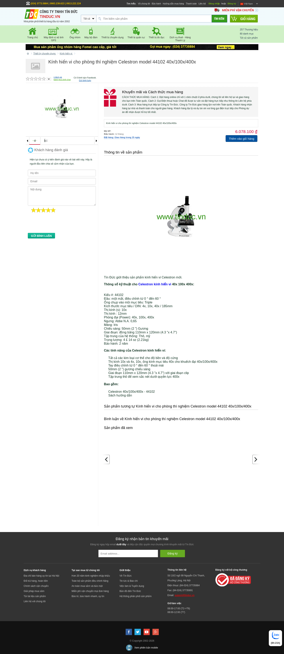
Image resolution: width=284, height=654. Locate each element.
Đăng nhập (214, 3)
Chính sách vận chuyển (36, 586)
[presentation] (58, 224)
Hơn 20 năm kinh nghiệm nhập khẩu (91, 575)
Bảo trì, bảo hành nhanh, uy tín (88, 596)
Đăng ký (232, 3)
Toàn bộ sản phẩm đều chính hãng (90, 581)
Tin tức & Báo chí (129, 581)
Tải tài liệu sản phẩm (35, 596)
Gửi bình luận (85, 80)
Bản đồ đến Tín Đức (130, 591)
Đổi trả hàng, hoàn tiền (36, 581)
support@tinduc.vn (184, 595)
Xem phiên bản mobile (146, 647)
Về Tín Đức (126, 575)
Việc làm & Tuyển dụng (132, 586)
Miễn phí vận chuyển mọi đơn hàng (90, 591)
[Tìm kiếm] (219, 18)
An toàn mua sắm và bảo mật (87, 586)
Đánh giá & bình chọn (62, 80)
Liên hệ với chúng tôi (35, 601)
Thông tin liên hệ (176, 569)
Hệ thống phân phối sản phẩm (135, 596)
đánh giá (58, 77)
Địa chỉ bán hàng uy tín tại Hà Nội (41, 575)
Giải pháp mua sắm (34, 591)
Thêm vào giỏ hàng (241, 138)
